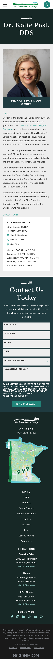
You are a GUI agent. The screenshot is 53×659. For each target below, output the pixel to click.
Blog (26, 530)
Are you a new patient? (16, 360)
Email (7, 351)
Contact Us (26, 541)
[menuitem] (13, 647)
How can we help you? (16, 369)
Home (26, 497)
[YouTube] (35, 616)
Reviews (26, 524)
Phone (7, 342)
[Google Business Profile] (41, 616)
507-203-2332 (26, 432)
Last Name (9, 333)
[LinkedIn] (23, 616)
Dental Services (26, 508)
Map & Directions (18, 235)
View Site (14, 244)
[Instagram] (17, 616)
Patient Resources (26, 513)
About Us (26, 502)
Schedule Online (26, 535)
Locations (26, 519)
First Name (10, 324)
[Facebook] (11, 616)
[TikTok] (29, 616)
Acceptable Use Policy (15, 396)
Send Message (26, 404)
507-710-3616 (17, 239)
